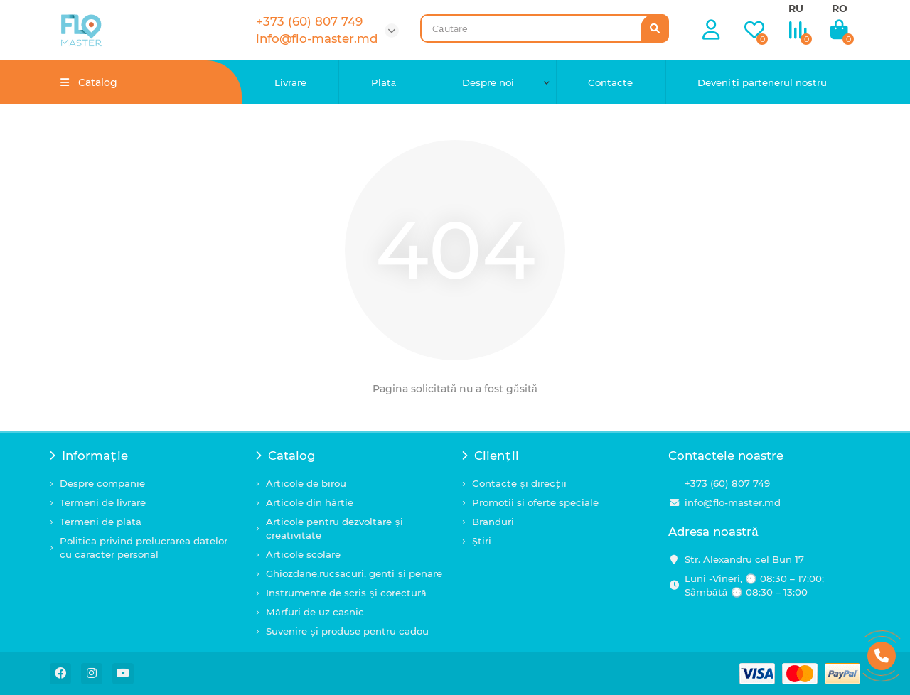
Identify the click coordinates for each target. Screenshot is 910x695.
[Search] (544, 28)
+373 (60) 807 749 (727, 483)
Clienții (490, 455)
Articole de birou (306, 483)
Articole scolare (303, 554)
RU (795, 8)
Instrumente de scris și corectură (346, 592)
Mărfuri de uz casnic (315, 612)
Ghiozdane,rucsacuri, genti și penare (354, 573)
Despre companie (102, 483)
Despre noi (488, 82)
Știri (481, 540)
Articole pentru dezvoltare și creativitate (334, 528)
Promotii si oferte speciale (535, 502)
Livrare (290, 82)
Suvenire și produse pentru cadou (347, 631)
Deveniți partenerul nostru (762, 82)
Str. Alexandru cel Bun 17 (744, 559)
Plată (384, 82)
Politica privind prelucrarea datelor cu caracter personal (144, 547)
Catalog (286, 455)
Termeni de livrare (103, 502)
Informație (89, 455)
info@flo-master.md (733, 502)
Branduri (493, 521)
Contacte (610, 82)
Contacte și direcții (519, 483)
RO (839, 8)
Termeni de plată (100, 521)
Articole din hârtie (309, 502)
